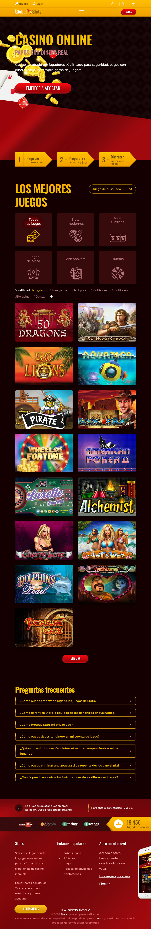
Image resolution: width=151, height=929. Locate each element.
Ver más (75, 659)
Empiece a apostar (43, 88)
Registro (21, 3)
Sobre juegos (72, 853)
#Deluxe (40, 296)
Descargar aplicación (114, 876)
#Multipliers (120, 290)
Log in (38, 3)
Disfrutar (117, 157)
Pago (67, 863)
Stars (64, 914)
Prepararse (77, 158)
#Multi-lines (99, 290)
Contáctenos (72, 874)
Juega (129, 11)
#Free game (58, 290)
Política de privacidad (78, 868)
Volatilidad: (23, 290)
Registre (32, 158)
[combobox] (39, 290)
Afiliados (69, 858)
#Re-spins (22, 296)
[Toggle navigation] (81, 11)
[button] (114, 4)
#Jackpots (79, 290)
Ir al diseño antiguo (75, 910)
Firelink (104, 883)
